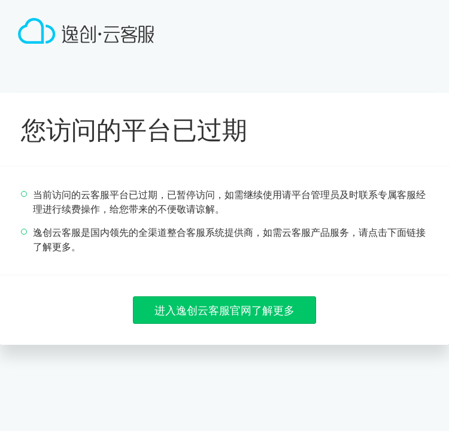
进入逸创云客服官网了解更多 (224, 310)
